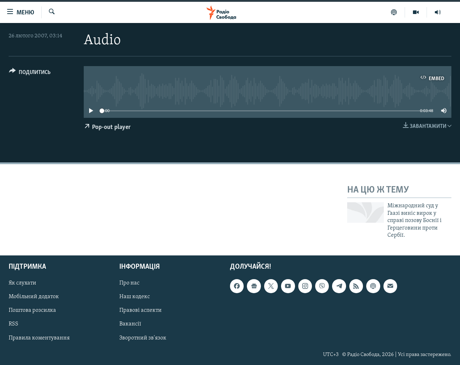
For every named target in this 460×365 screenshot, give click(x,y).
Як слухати (22, 283)
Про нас (129, 283)
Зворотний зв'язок (142, 338)
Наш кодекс (134, 297)
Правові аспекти (140, 311)
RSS (13, 324)
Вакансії (130, 324)
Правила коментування (39, 338)
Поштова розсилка (32, 311)
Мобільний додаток (34, 297)
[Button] (30, 73)
